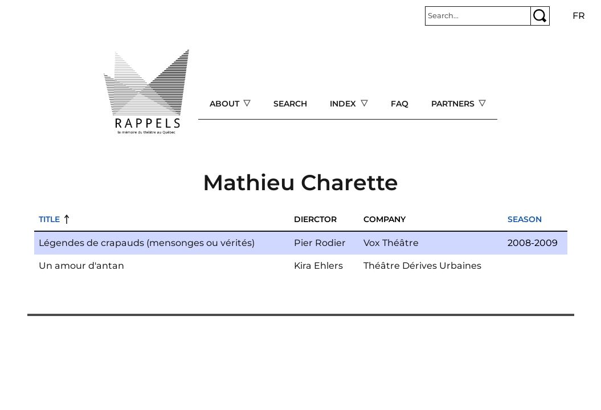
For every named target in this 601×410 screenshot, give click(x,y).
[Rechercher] (478, 16)
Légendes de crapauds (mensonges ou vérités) (147, 242)
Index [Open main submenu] (344, 104)
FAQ (399, 104)
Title (49, 219)
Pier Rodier (320, 242)
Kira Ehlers (318, 265)
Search (290, 104)
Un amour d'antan (81, 265)
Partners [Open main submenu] (454, 104)
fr (579, 15)
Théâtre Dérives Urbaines (422, 265)
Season (525, 219)
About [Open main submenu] (226, 104)
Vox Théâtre (391, 242)
